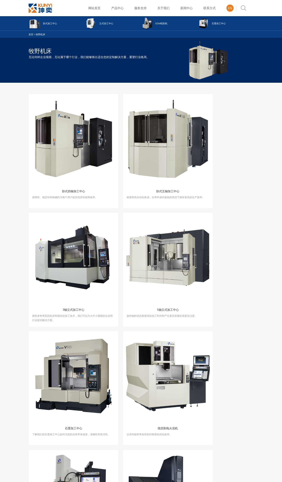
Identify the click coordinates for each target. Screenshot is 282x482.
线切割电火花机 (37, 444)
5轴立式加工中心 (37, 435)
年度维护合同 (137, 430)
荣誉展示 (168, 430)
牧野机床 (40, 34)
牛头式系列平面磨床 (72, 454)
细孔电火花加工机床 (39, 454)
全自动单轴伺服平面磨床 (75, 430)
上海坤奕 (248, 476)
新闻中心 (186, 8)
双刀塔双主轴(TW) (105, 440)
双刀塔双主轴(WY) (105, 430)
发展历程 (168, 426)
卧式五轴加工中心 (38, 426)
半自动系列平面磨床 (72, 426)
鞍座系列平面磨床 (71, 458)
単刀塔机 (100, 444)
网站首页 (94, 8)
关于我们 (163, 8)
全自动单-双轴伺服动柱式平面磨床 (76, 447)
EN (230, 8)
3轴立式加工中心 (37, 430)
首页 (31, 34)
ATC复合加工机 (104, 421)
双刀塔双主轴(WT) (105, 435)
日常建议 (134, 435)
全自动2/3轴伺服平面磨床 (75, 435)
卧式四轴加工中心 (38, 421)
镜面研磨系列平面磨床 (74, 440)
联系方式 (209, 8)
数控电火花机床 (37, 449)
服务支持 (140, 8)
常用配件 (134, 421)
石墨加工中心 (36, 440)
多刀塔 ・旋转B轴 (105, 426)
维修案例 (134, 426)
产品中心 (117, 8)
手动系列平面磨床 (71, 421)
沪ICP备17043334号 (99, 476)
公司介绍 (168, 421)
